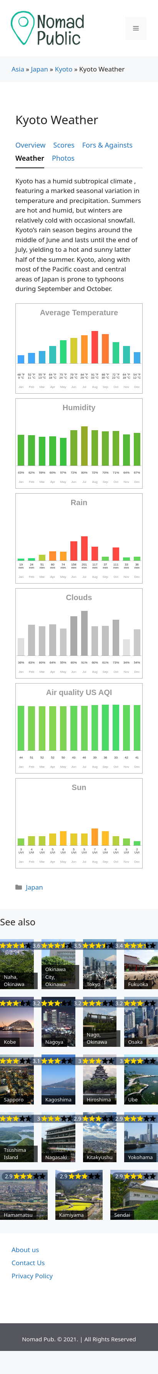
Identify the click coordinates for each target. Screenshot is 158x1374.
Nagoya (54, 1041)
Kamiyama (71, 1214)
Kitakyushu (100, 1157)
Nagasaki (56, 1157)
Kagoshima (58, 1099)
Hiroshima (99, 1099)
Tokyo (94, 984)
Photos (63, 158)
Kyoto (64, 69)
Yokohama (140, 1157)
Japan (39, 69)
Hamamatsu (18, 1214)
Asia (18, 69)
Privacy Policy (32, 1275)
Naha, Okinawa (14, 980)
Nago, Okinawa (97, 1038)
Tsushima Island (15, 1153)
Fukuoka (138, 984)
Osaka (135, 1041)
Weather (29, 158)
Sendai (122, 1214)
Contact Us (28, 1262)
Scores (64, 145)
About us (25, 1249)
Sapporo (13, 1099)
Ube (133, 1099)
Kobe (10, 1041)
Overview (30, 145)
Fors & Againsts (107, 145)
